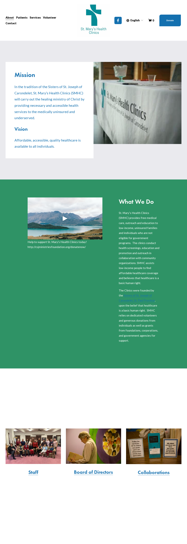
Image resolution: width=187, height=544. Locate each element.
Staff (33, 472)
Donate (170, 20)
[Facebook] (118, 20)
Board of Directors (93, 472)
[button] (65, 218)
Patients (21, 17)
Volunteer (49, 17)
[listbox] (134, 20)
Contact (11, 23)
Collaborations (154, 472)
